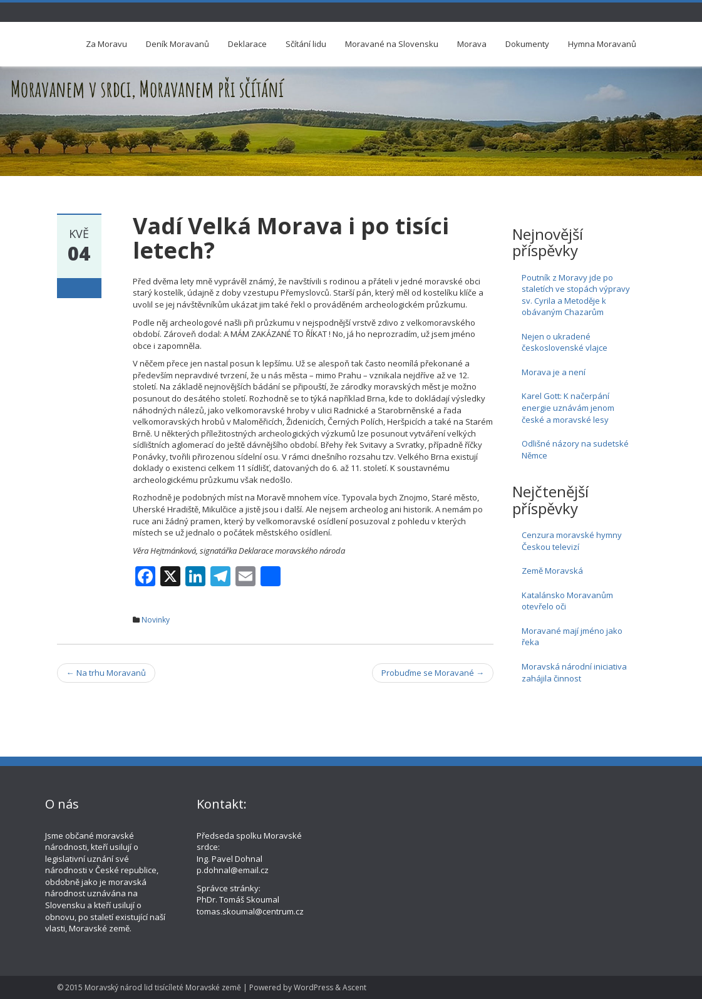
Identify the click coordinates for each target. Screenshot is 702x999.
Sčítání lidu (306, 43)
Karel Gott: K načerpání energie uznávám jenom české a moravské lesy (568, 407)
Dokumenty (527, 43)
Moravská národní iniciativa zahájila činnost (574, 672)
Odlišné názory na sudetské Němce (575, 449)
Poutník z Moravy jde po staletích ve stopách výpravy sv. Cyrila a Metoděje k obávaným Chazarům (576, 295)
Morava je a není (554, 372)
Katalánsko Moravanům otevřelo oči (567, 601)
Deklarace (247, 43)
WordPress (313, 987)
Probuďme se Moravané (432, 672)
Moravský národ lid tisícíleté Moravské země (163, 987)
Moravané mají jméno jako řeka (572, 636)
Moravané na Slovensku (391, 43)
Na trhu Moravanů (106, 672)
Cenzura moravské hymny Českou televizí (572, 540)
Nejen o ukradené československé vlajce (564, 342)
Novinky (156, 619)
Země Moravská (552, 570)
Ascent (354, 987)
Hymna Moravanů (602, 43)
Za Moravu (106, 43)
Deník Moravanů (177, 43)
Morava (472, 43)
